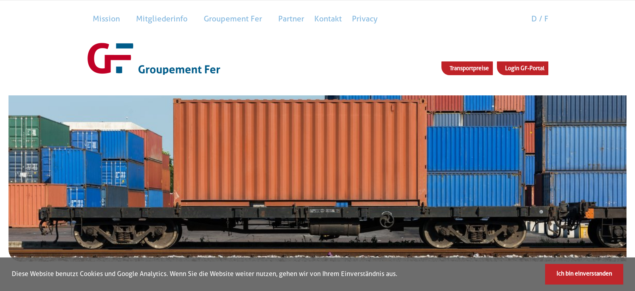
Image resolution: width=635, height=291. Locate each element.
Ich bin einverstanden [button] (584, 273)
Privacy (364, 18)
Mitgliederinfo (162, 18)
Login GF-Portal (524, 68)
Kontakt (328, 18)
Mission (106, 18)
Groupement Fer (233, 18)
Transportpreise (469, 68)
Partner (291, 18)
